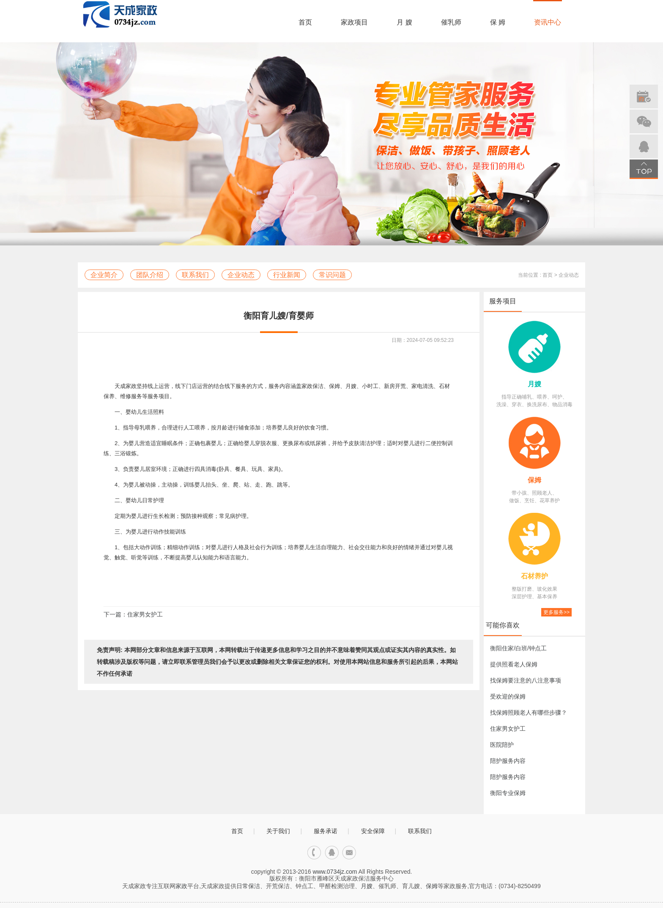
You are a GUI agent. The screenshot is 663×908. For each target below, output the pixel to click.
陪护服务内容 (508, 760)
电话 (314, 853)
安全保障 (373, 831)
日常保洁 (248, 886)
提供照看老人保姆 (513, 664)
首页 (305, 22)
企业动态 (241, 274)
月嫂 (534, 384)
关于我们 (278, 831)
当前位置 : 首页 (535, 275)
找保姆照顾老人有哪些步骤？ (528, 712)
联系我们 (195, 274)
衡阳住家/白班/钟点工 (518, 648)
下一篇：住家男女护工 (133, 614)
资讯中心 (547, 22)
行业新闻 (286, 274)
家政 (181, 886)
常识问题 (332, 274)
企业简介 (104, 274)
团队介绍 (149, 274)
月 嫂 (404, 22)
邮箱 (349, 853)
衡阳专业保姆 (508, 793)
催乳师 (451, 22)
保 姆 (497, 22)
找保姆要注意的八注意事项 (525, 680)
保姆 (534, 480)
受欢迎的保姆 (508, 696)
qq (332, 853)
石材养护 (534, 576)
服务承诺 (325, 831)
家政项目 (354, 22)
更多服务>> (556, 612)
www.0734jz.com (334, 871)
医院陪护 (502, 744)
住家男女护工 (508, 728)
